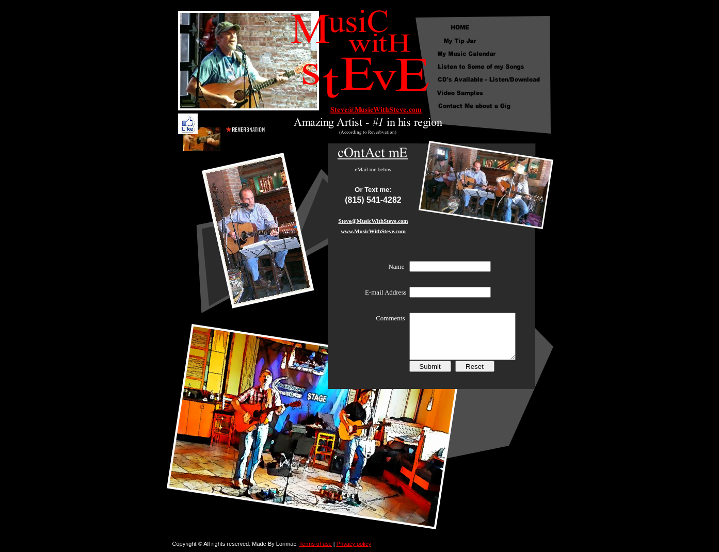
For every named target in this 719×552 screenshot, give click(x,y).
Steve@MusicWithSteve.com (373, 221)
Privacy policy (354, 544)
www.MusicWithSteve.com (373, 231)
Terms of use (315, 544)
